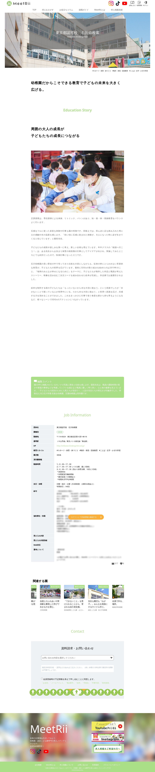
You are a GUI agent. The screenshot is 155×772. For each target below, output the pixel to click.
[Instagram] (111, 3)
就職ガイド (84, 9)
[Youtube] (124, 3)
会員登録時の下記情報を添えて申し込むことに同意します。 (69, 679)
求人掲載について (66, 765)
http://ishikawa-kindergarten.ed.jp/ (71, 446)
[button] (32, 595)
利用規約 (95, 765)
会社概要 (38, 765)
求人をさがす (48, 9)
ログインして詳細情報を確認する (84, 517)
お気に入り (132, 3)
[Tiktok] (117, 3)
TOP (34, 9)
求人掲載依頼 (117, 9)
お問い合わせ (83, 765)
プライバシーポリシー (111, 765)
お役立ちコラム (66, 9)
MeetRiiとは (99, 9)
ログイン (145, 3)
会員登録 (139, 3)
